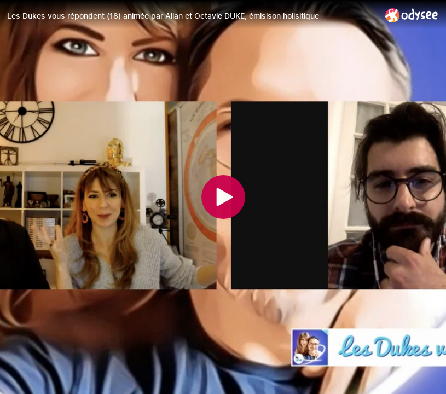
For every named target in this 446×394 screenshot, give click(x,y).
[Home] (412, 15)
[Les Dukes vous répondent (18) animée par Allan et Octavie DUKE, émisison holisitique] (191, 15)
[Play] (223, 197)
